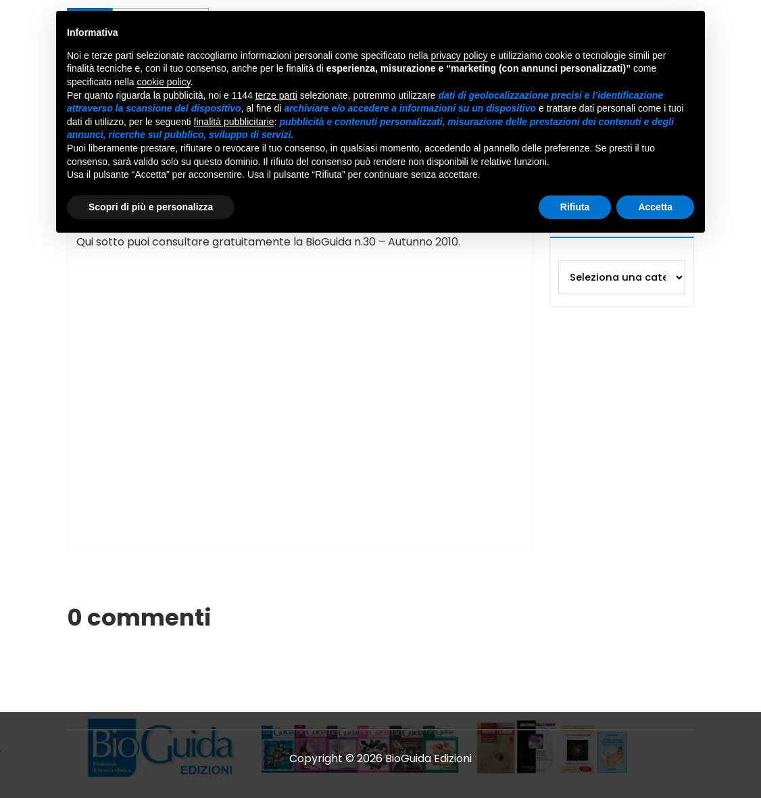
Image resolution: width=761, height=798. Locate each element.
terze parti (276, 95)
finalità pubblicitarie (234, 121)
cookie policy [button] (164, 81)
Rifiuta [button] (575, 207)
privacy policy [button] (459, 55)
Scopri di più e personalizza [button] (151, 207)
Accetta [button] (655, 207)
